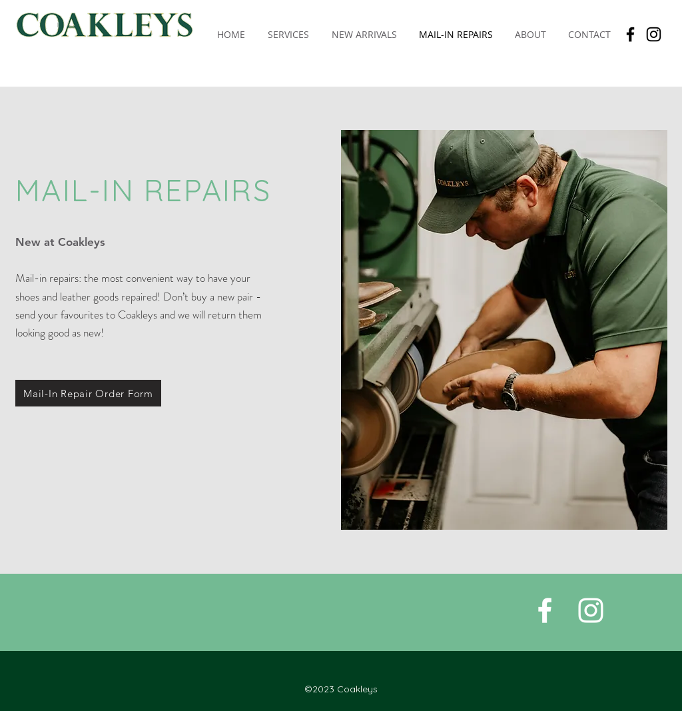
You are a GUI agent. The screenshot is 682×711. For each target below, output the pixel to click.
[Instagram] (653, 34)
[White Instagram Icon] (590, 610)
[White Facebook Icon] (544, 610)
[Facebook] (630, 34)
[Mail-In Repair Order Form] (88, 393)
